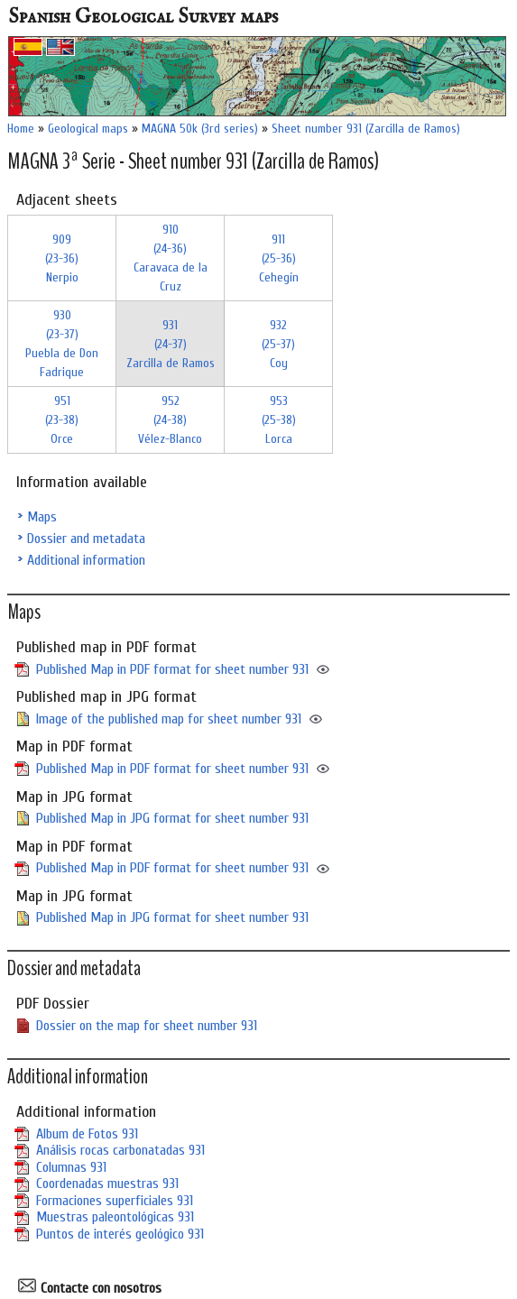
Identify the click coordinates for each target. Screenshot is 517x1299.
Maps (42, 517)
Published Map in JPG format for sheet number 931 (172, 818)
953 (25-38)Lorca (279, 420)
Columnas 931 (71, 1167)
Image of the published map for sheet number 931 (168, 719)
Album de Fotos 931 (87, 1134)
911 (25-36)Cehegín (279, 258)
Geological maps (88, 128)
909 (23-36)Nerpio (61, 258)
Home (20, 128)
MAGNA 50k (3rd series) (200, 128)
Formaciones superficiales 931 (114, 1201)
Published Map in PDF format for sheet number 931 (172, 669)
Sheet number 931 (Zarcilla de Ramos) (366, 128)
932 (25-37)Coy (278, 344)
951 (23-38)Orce (61, 420)
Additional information (86, 560)
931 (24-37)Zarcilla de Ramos (170, 344)
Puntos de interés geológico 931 (120, 1234)
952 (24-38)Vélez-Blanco (170, 420)
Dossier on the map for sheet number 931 (146, 1026)
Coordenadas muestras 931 (107, 1183)
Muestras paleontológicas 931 (115, 1217)
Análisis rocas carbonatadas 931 (120, 1150)
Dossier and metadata (86, 538)
